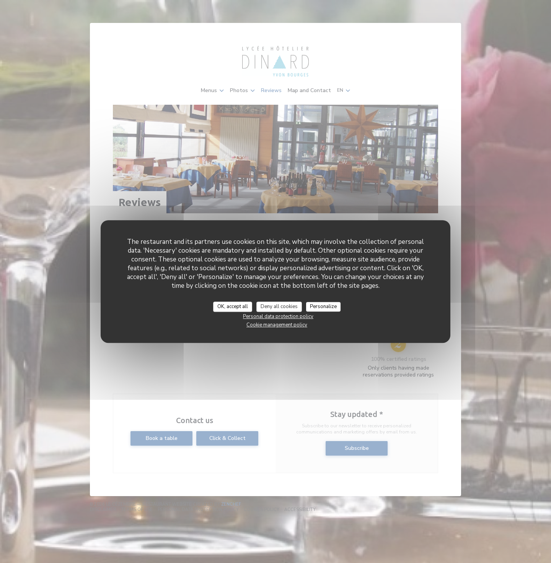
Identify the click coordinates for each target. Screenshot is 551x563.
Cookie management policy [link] (276, 324)
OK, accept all (232, 306)
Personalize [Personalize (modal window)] (323, 306)
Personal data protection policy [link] (278, 316)
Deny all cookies (279, 306)
